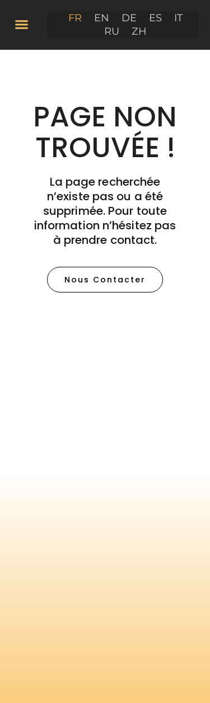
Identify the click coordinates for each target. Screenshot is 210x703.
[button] (21, 24)
